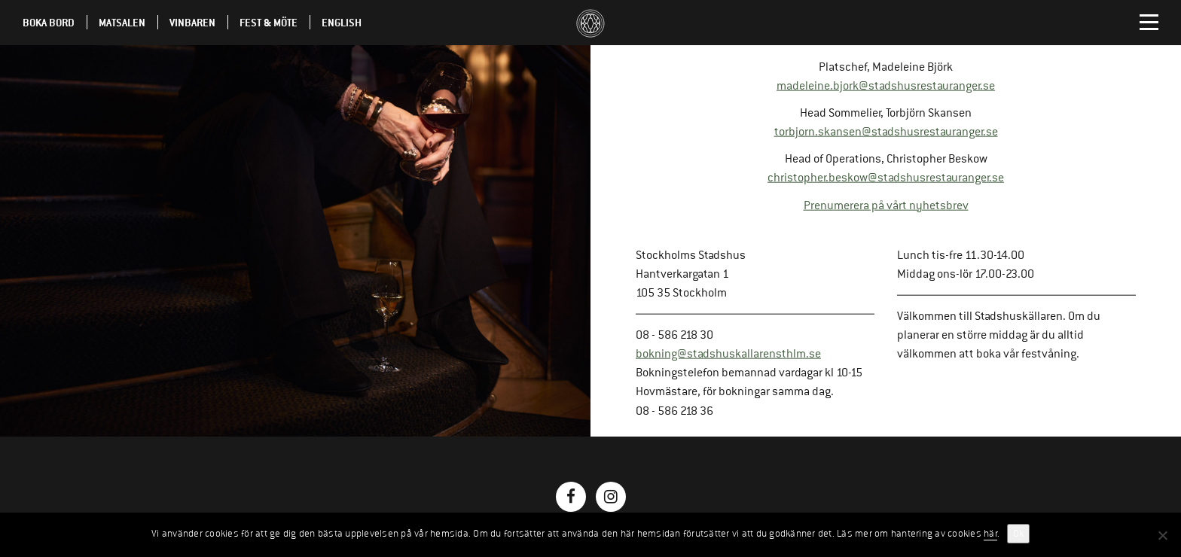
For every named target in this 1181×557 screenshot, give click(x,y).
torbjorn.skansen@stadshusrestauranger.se (886, 131)
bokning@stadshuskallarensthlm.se (728, 353)
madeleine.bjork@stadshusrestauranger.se (886, 85)
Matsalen (122, 22)
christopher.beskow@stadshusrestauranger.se (885, 177)
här (990, 534)
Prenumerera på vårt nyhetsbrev (886, 204)
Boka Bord (49, 22)
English (342, 22)
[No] (1162, 535)
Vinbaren (192, 22)
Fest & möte (269, 22)
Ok (1018, 534)
